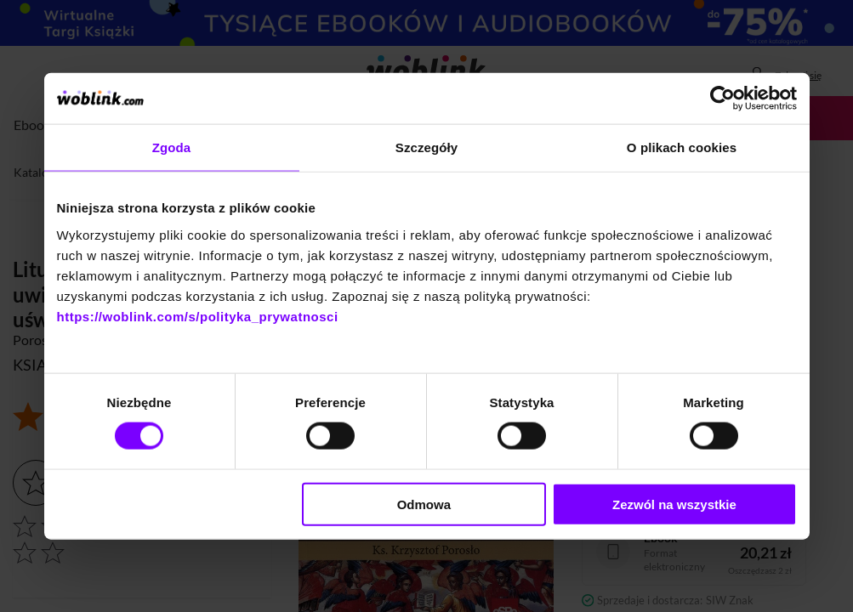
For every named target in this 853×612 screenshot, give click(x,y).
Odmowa (424, 503)
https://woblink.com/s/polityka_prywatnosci (197, 316)
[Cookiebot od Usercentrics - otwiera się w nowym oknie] (722, 98)
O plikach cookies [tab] (681, 147)
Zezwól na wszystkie (674, 503)
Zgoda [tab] (171, 147)
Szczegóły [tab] (426, 147)
